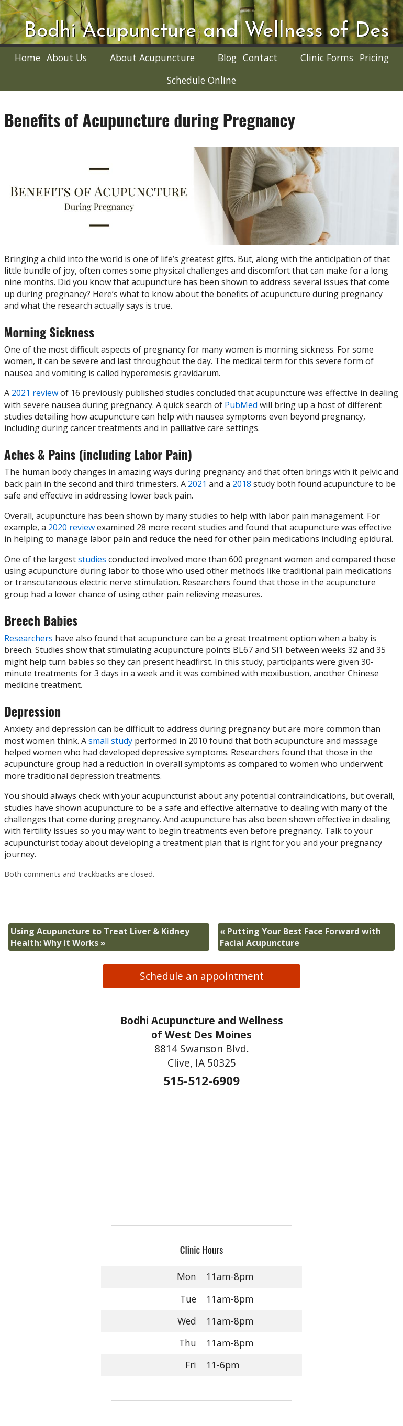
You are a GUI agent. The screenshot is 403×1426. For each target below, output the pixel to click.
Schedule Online (201, 80)
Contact (260, 57)
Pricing (374, 57)
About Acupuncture (152, 57)
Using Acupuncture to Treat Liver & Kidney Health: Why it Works (99, 936)
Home (27, 57)
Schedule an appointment (202, 976)
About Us (67, 57)
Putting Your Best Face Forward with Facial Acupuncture (300, 936)
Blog (227, 57)
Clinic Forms (326, 57)
